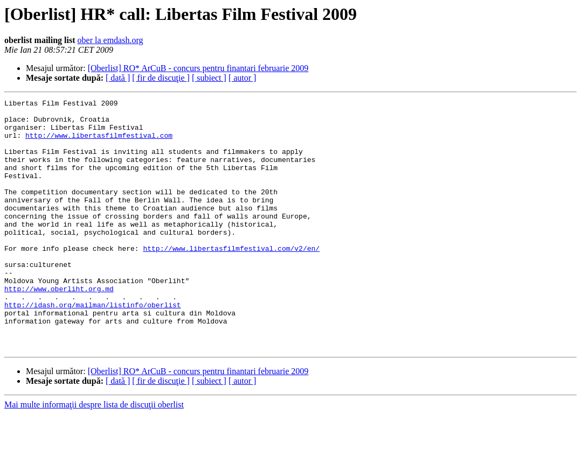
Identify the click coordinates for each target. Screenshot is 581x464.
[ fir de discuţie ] (161, 77)
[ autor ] (243, 77)
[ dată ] (118, 77)
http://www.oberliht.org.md (59, 327)
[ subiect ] (209, 77)
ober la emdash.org (110, 40)
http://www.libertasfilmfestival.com (98, 143)
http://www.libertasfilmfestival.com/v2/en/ (231, 279)
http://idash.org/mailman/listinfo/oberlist (92, 346)
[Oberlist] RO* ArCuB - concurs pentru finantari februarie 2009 (198, 68)
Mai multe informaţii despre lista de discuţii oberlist (94, 454)
